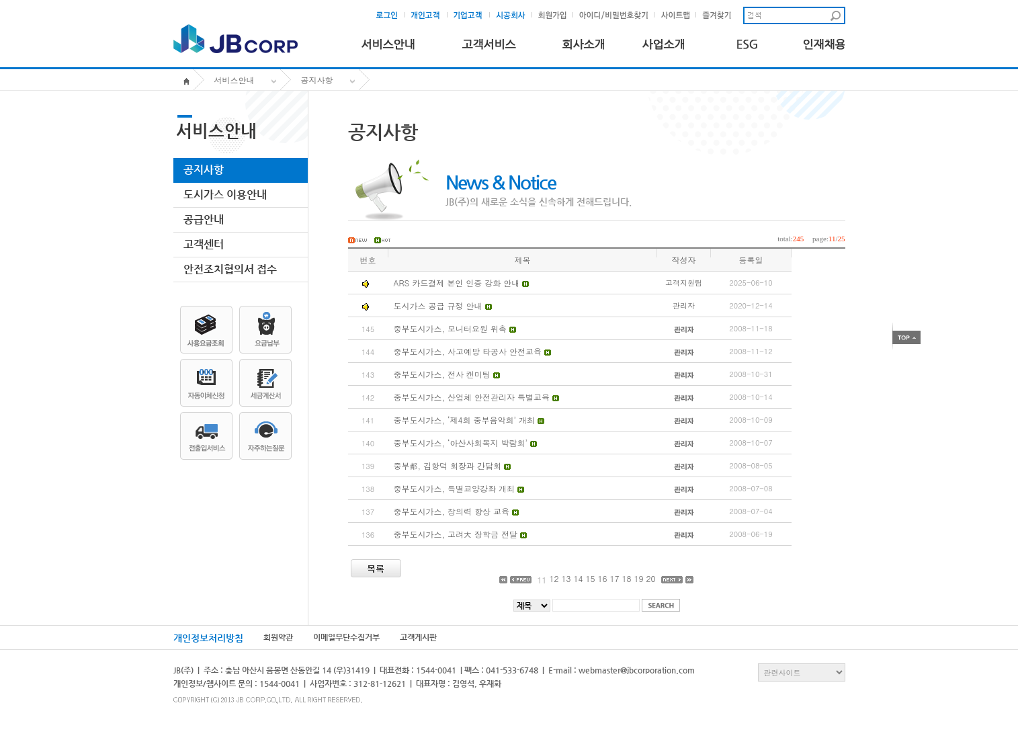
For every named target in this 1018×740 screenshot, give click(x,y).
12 (553, 578)
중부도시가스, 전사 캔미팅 (444, 374)
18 (627, 578)
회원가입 (555, 15)
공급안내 (203, 219)
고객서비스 (488, 41)
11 (832, 239)
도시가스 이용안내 (225, 194)
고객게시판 (418, 637)
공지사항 (317, 79)
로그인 (391, 15)
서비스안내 (388, 41)
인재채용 (824, 41)
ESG (744, 41)
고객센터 (203, 244)
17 (615, 578)
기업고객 (472, 15)
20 (651, 578)
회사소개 (583, 41)
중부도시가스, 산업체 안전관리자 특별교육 (473, 397)
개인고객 (430, 15)
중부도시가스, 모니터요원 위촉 (452, 328)
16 (602, 578)
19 (639, 578)
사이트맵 (678, 15)
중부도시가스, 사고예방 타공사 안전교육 (469, 351)
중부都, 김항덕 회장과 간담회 (448, 465)
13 (565, 578)
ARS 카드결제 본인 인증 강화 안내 (457, 282)
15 (590, 578)
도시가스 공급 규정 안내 (438, 305)
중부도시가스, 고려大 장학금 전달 (457, 534)
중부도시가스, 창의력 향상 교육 (453, 511)
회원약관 (278, 637)
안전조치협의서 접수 (230, 269)
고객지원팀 (683, 283)
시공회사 (514, 15)
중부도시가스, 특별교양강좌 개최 (456, 488)
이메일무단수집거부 (346, 637)
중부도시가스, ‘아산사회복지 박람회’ (462, 442)
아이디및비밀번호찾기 (614, 15)
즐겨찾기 (720, 15)
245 (798, 239)
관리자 (684, 305)
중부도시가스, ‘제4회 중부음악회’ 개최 (466, 419)
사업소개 (663, 41)
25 (841, 239)
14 (578, 578)
